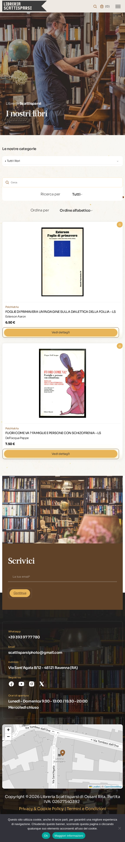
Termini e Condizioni (86, 808)
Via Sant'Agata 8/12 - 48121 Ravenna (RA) (43, 667)
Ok (46, 835)
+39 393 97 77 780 (24, 637)
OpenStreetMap (113, 786)
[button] (62, 752)
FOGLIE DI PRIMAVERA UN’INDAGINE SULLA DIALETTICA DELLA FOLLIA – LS (60, 311)
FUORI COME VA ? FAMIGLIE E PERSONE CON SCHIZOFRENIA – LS (53, 433)
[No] (119, 828)
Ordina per (40, 210)
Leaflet (94, 786)
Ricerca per (50, 194)
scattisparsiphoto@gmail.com (35, 652)
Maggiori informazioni (69, 835)
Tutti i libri (13, 161)
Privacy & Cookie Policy (41, 808)
